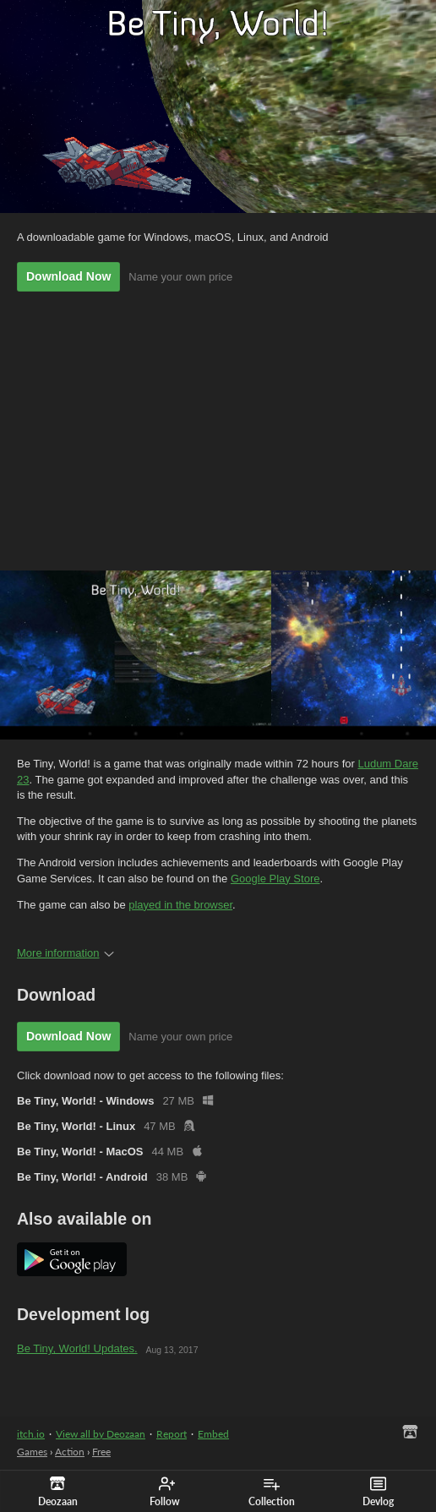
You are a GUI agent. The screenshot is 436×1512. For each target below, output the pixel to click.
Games (32, 1451)
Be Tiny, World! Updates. (77, 1348)
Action (69, 1451)
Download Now (68, 276)
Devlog (378, 1492)
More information (65, 953)
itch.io (31, 1433)
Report (171, 1433)
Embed (213, 1433)
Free (101, 1451)
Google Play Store (275, 878)
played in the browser (180, 904)
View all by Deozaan (100, 1433)
